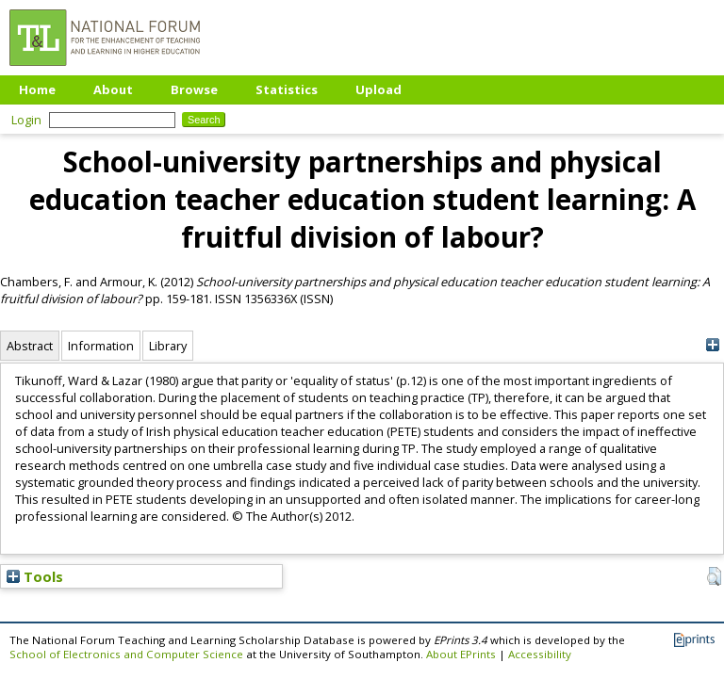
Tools (35, 576)
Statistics (286, 89)
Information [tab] (101, 345)
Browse (194, 89)
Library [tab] (168, 345)
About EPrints (461, 654)
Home (37, 89)
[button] (714, 576)
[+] (712, 345)
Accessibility (539, 654)
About (113, 89)
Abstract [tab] (30, 345)
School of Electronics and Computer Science (126, 654)
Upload (378, 89)
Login (26, 119)
